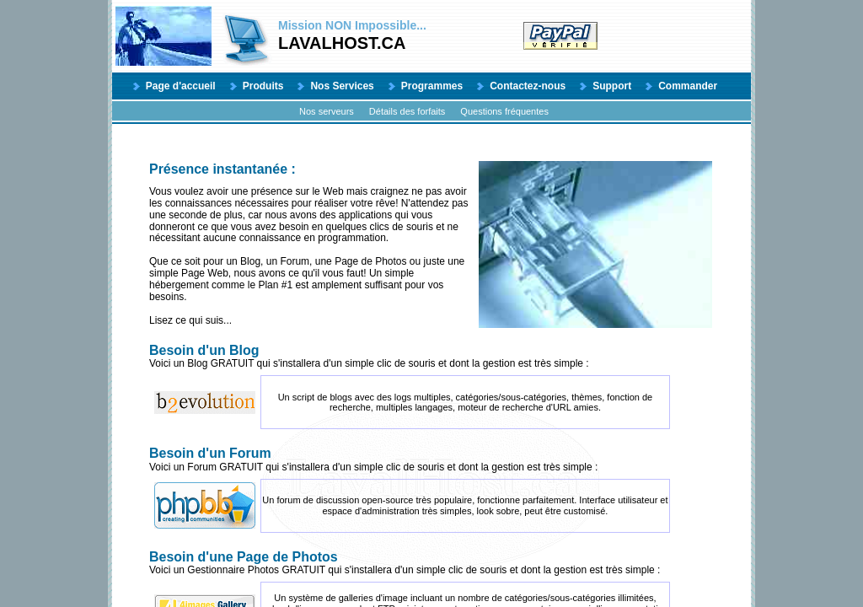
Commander (687, 86)
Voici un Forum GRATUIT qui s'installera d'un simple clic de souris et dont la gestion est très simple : (430, 459)
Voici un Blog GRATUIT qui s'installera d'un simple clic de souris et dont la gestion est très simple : (430, 356)
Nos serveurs (326, 111)
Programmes (432, 86)
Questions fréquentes (504, 111)
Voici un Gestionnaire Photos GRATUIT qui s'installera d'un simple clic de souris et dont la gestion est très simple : (430, 563)
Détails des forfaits (407, 111)
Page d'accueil (181, 86)
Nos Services (341, 86)
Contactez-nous (528, 86)
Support (611, 86)
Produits (263, 86)
